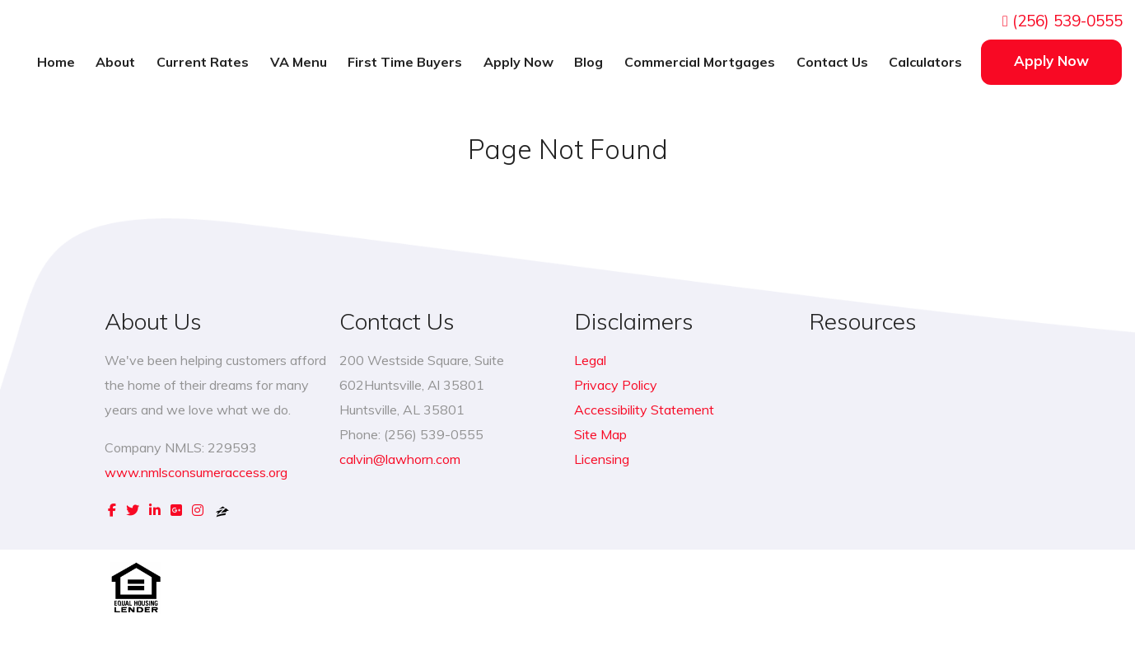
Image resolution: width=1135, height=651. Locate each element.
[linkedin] (155, 510)
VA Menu (298, 62)
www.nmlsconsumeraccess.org (196, 472)
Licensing (601, 459)
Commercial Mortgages (699, 62)
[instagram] (197, 510)
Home (56, 62)
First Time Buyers (405, 62)
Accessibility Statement (644, 409)
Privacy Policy (615, 385)
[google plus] (176, 510)
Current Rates (202, 62)
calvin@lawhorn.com (399, 459)
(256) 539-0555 (1062, 20)
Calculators (925, 62)
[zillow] (222, 510)
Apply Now (518, 62)
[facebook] (112, 510)
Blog (588, 62)
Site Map (600, 434)
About (115, 62)
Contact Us (832, 62)
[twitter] (132, 510)
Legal (590, 360)
